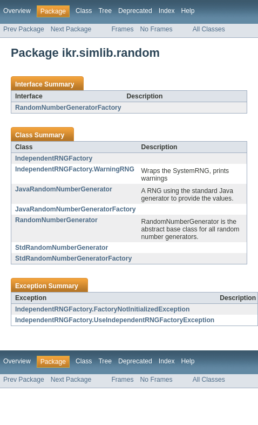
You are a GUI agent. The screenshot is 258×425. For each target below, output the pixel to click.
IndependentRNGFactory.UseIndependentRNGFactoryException (114, 320)
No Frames (156, 29)
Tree (105, 11)
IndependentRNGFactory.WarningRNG (74, 169)
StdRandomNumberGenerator (61, 247)
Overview (17, 11)
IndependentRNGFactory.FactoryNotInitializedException (102, 309)
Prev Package (23, 29)
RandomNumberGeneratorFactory (68, 107)
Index (167, 11)
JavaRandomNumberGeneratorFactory (75, 209)
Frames (122, 29)
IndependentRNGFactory (53, 158)
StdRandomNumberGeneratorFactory (73, 258)
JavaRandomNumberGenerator (63, 189)
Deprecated (135, 11)
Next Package (71, 29)
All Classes (209, 29)
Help (188, 11)
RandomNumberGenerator (56, 220)
